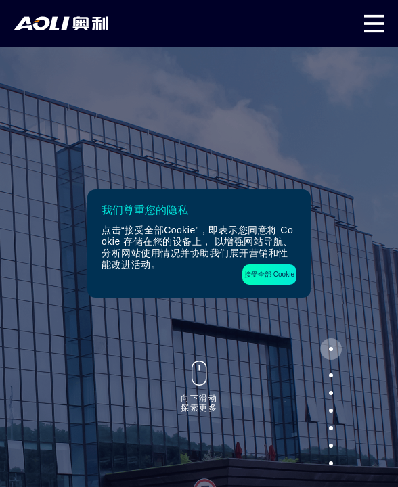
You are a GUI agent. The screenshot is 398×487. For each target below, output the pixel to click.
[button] (331, 349)
